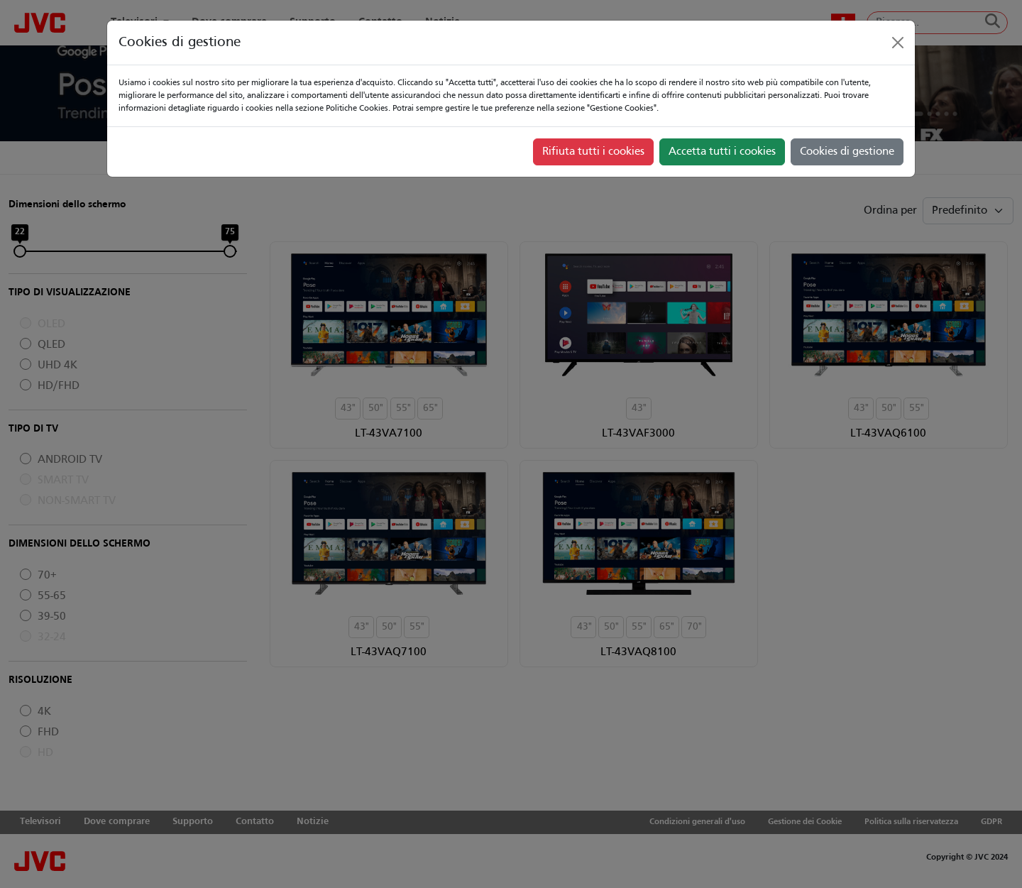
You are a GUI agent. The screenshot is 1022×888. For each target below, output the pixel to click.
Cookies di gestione (847, 152)
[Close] (897, 42)
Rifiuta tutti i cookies (593, 152)
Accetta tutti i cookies (722, 152)
